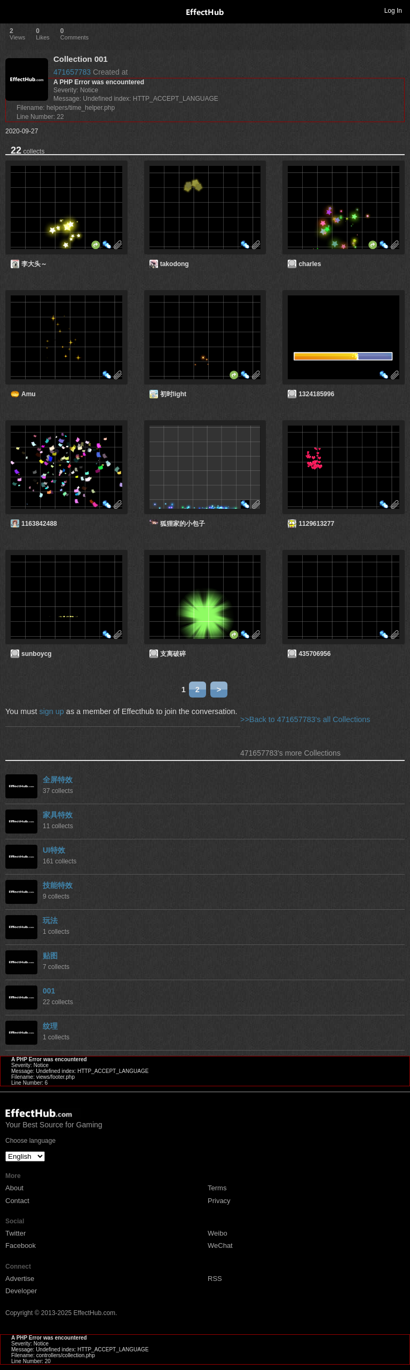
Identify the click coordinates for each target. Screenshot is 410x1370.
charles (309, 264)
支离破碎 (173, 654)
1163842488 (39, 523)
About (14, 1188)
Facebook (20, 1245)
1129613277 (316, 523)
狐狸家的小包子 (182, 523)
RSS (215, 1279)
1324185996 (316, 394)
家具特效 (58, 815)
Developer (21, 1291)
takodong (174, 264)
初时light (173, 394)
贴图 (50, 955)
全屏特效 (58, 779)
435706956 (314, 654)
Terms (217, 1188)
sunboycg (36, 654)
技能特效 (58, 885)
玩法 (50, 920)
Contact (17, 1201)
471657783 (72, 72)
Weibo (217, 1233)
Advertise (19, 1279)
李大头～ (34, 264)
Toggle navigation (13, 10)
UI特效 (54, 850)
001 (49, 991)
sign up (51, 711)
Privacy (219, 1201)
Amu (28, 394)
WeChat (220, 1245)
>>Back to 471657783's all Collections (305, 719)
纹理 (50, 1026)
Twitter (15, 1233)
